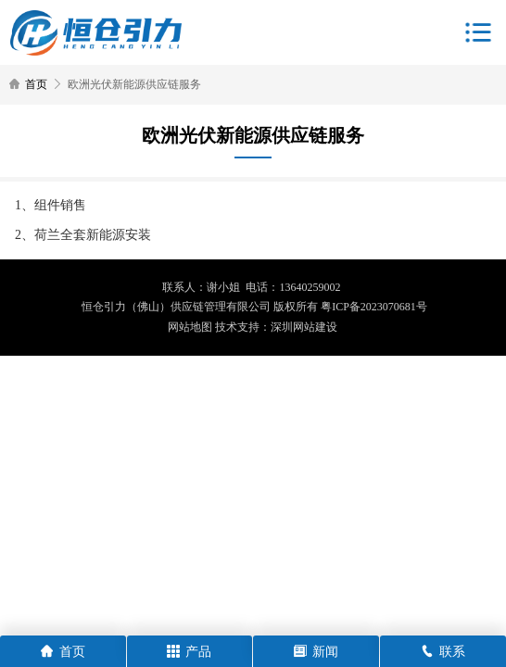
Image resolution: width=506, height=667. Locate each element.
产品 (189, 652)
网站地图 (190, 327)
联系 (443, 652)
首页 (36, 84)
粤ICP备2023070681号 (374, 306)
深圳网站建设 (304, 327)
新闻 (316, 652)
